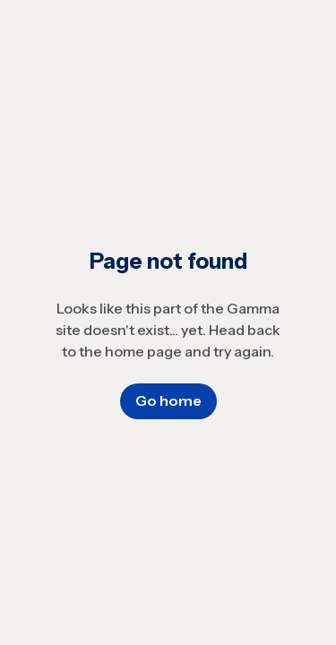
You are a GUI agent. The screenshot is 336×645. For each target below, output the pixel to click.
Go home (168, 400)
